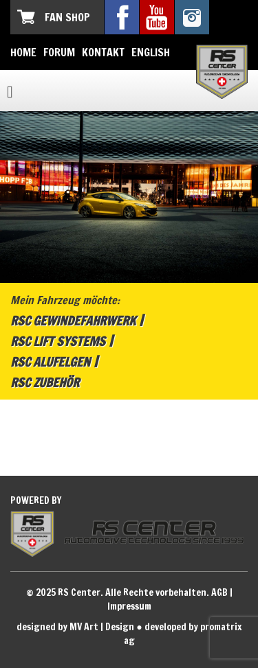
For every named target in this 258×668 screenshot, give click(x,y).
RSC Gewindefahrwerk (73, 321)
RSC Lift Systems (57, 341)
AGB (219, 592)
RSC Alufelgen (50, 362)
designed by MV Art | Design (75, 627)
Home (23, 52)
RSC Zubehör (44, 382)
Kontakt (103, 52)
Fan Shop (67, 17)
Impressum (129, 606)
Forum (59, 52)
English (150, 52)
